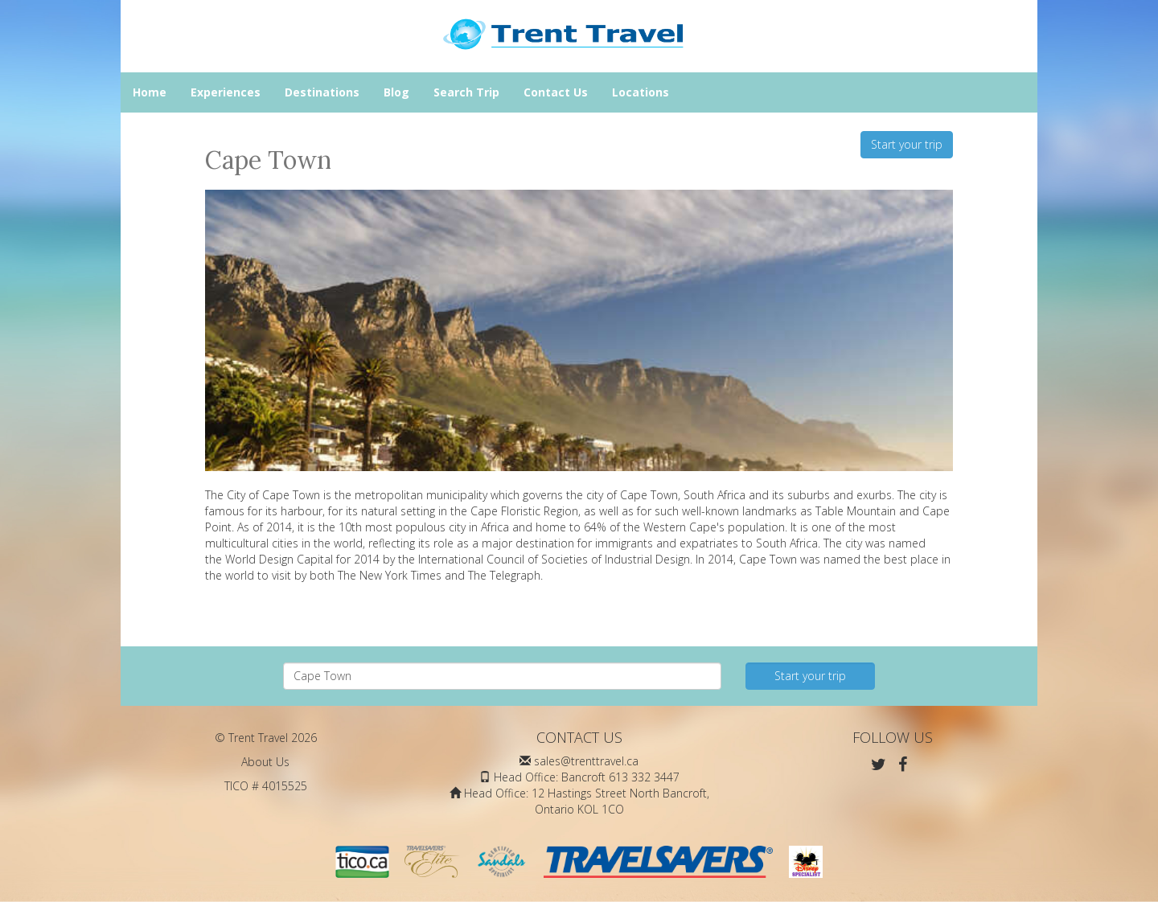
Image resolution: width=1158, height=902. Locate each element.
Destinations (322, 92)
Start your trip (906, 144)
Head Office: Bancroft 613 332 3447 (587, 777)
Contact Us (556, 92)
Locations (640, 92)
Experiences (226, 92)
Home (149, 92)
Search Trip (466, 92)
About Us (265, 761)
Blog (396, 92)
